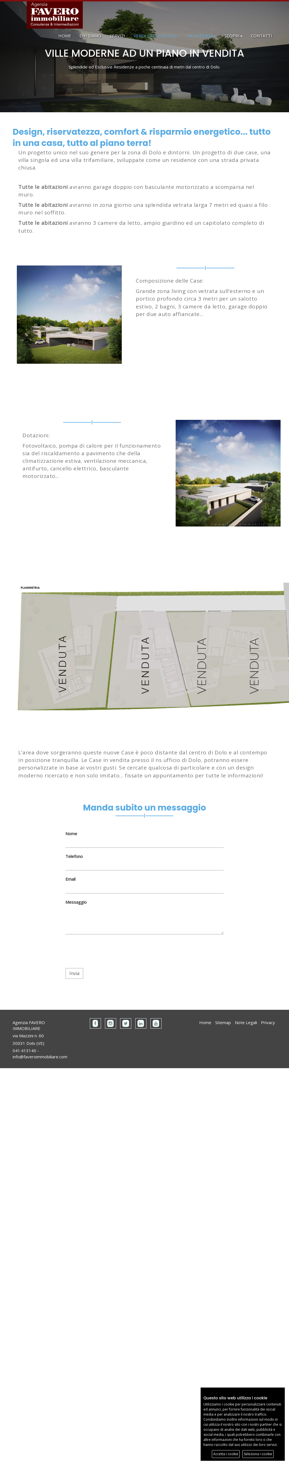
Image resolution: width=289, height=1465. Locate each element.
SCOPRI (233, 35)
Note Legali (246, 1022)
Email (70, 879)
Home (205, 1022)
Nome (71, 833)
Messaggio (76, 902)
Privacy (268, 1022)
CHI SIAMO (90, 35)
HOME (64, 35)
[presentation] (108, 951)
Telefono (74, 856)
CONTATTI (261, 35)
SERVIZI (117, 35)
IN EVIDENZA (201, 35)
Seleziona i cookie (258, 1454)
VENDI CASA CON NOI (156, 35)
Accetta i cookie (225, 1454)
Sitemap (223, 1022)
